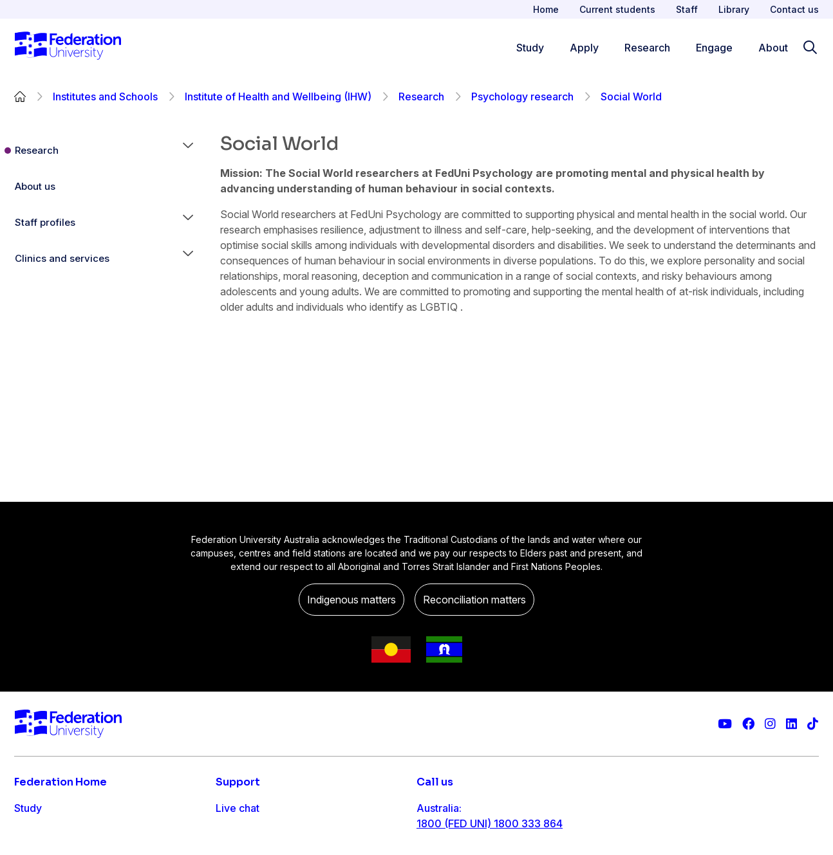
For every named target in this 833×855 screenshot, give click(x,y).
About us (35, 186)
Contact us (794, 9)
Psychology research (522, 96)
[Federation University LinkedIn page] (791, 724)
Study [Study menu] (530, 47)
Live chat (237, 808)
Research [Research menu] (647, 47)
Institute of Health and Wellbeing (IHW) (278, 96)
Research (421, 96)
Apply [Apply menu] (584, 47)
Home (546, 9)
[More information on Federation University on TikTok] (812, 724)
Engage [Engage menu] (714, 47)
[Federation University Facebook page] (748, 724)
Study (28, 808)
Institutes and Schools (105, 96)
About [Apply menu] (773, 47)
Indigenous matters (351, 599)
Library (733, 9)
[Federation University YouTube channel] (725, 724)
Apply (28, 833)
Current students (617, 9)
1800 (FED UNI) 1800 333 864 (489, 823)
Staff (687, 9)
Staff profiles (45, 222)
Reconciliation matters (474, 599)
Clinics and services (62, 258)
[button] (188, 151)
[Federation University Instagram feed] (770, 724)
